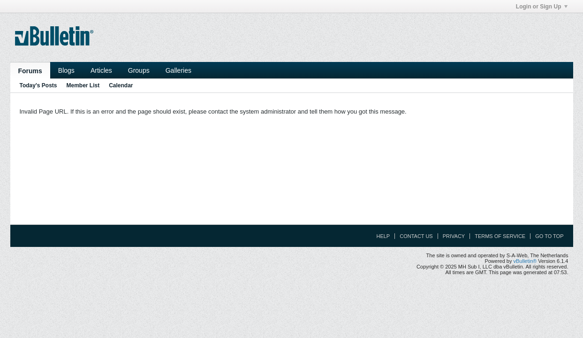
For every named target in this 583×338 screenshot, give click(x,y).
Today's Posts (38, 85)
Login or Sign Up (542, 6)
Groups (139, 70)
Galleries (178, 70)
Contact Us (416, 236)
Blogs (66, 70)
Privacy (454, 236)
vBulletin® (525, 261)
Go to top (549, 236)
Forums (30, 71)
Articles (101, 70)
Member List (83, 85)
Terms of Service (500, 236)
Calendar (121, 85)
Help (383, 236)
